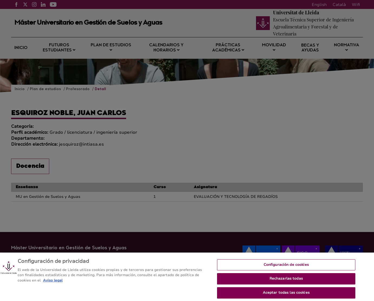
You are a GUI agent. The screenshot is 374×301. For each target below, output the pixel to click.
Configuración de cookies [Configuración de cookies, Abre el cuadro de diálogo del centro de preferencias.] (286, 266)
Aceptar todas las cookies (286, 294)
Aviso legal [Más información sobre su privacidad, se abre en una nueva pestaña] (53, 282)
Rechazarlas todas (286, 280)
